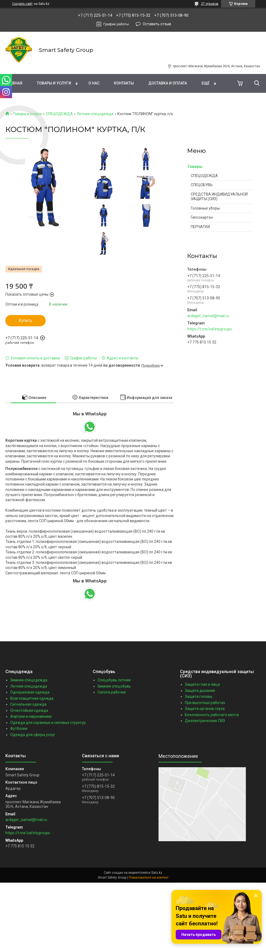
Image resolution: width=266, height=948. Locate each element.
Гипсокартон (202, 217)
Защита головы (198, 696)
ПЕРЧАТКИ (200, 227)
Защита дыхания (200, 690)
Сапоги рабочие (112, 692)
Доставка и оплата (167, 83)
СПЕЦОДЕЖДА (59, 114)
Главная (13, 83)
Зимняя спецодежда (28, 680)
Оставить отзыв (157, 24)
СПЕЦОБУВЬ (202, 185)
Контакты (124, 83)
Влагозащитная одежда (31, 698)
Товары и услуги (54, 83)
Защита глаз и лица (202, 684)
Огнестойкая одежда (29, 710)
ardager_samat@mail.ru (208, 316)
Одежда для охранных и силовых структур (48, 722)
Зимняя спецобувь (114, 686)
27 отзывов (209, 4)
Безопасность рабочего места (212, 715)
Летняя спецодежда (95, 114)
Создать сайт (22, 4)
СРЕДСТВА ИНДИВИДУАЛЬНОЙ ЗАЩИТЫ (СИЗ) (219, 196)
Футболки (18, 728)
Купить (26, 320)
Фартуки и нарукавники (31, 716)
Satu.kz (156, 873)
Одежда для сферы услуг (32, 735)
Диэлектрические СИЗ (205, 721)
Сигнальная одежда (28, 704)
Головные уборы (205, 208)
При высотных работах (205, 703)
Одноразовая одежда (29, 692)
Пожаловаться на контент (148, 877)
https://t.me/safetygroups (209, 329)
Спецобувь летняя (114, 680)
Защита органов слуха (205, 708)
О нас (93, 83)
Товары (194, 166)
